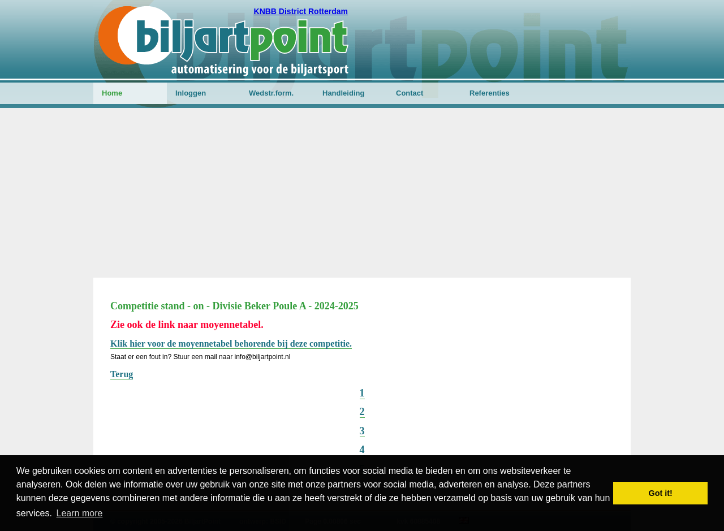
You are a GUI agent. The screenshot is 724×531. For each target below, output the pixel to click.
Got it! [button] (661, 493)
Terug (121, 374)
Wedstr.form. (271, 93)
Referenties (489, 93)
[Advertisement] (362, 193)
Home (112, 93)
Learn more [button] (80, 513)
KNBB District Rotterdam (301, 11)
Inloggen (190, 93)
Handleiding (343, 93)
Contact (409, 93)
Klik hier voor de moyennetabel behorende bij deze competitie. (231, 343)
